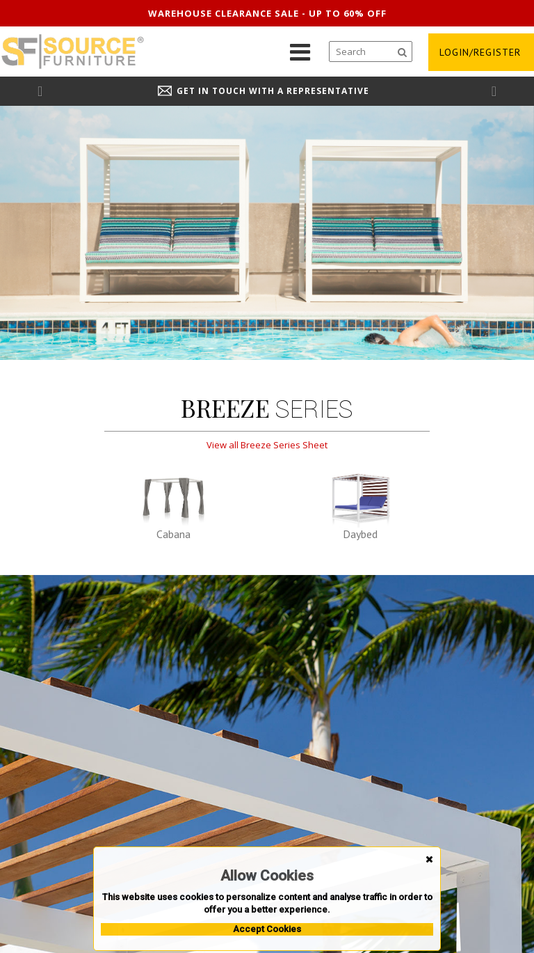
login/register (480, 52)
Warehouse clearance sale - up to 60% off (267, 13)
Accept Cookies (267, 929)
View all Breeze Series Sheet (267, 445)
